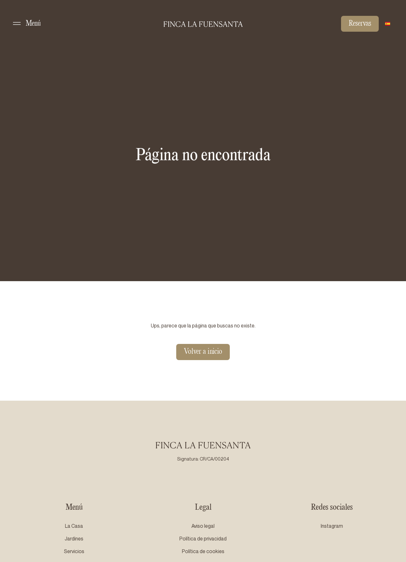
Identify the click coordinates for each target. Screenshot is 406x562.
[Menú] (17, 23)
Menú (33, 23)
